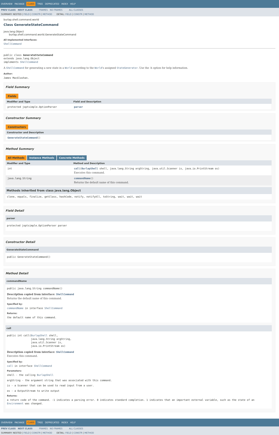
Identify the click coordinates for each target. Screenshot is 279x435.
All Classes (76, 10)
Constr (36, 14)
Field (26, 14)
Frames (43, 10)
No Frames (56, 10)
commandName (82, 178)
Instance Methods (41, 157)
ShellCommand (13, 43)
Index (64, 4)
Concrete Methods (72, 157)
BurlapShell (89, 168)
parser (78, 106)
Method (47, 14)
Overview (6, 4)
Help (73, 4)
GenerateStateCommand (22, 137)
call (77, 168)
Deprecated (52, 4)
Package (19, 4)
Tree (40, 4)
